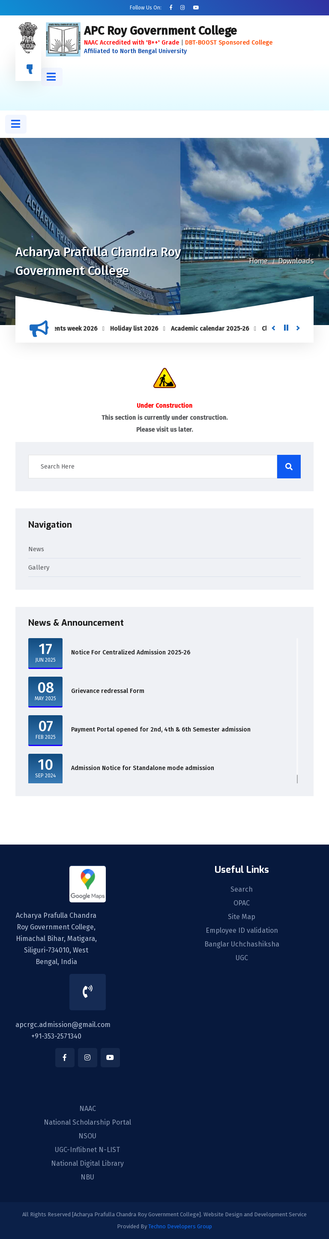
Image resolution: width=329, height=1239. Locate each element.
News (36, 549)
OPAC (241, 903)
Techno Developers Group (180, 1226)
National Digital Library (87, 1163)
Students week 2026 (71, 328)
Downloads (296, 261)
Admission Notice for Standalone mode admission (142, 768)
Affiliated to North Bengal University (135, 51)
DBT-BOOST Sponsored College (228, 42)
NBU (87, 1177)
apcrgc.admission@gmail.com (63, 1025)
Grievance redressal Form (107, 691)
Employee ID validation (242, 930)
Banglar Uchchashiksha (241, 944)
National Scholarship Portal (87, 1122)
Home (258, 261)
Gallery (38, 567)
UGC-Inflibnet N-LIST (87, 1149)
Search (241, 889)
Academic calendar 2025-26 (213, 328)
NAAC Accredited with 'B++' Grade (131, 42)
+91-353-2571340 (56, 1036)
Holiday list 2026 (137, 328)
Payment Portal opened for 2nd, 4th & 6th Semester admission (161, 729)
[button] (52, 77)
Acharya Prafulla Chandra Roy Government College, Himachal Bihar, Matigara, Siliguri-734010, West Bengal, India (56, 938)
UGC (242, 958)
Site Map (241, 917)
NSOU (87, 1136)
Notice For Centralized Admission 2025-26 (130, 652)
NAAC (87, 1108)
